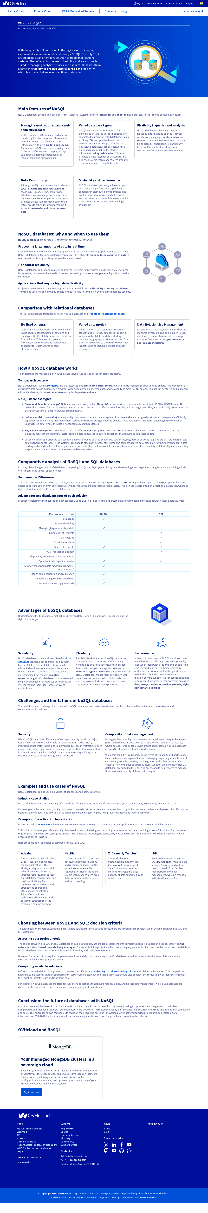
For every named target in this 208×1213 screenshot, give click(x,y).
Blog (106, 1131)
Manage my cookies (110, 1193)
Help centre (66, 1128)
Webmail (22, 1131)
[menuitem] (148, 3)
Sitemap (116, 1197)
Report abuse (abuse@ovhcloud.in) (37, 1144)
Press (107, 1128)
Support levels (68, 1144)
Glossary (65, 1138)
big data (75, 65)
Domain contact (26, 1141)
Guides (64, 1131)
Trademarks (24, 1162)
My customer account (29, 1128)
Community (67, 1141)
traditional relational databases (106, 313)
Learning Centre (31, 28)
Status (21, 1138)
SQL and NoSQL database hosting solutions (113, 971)
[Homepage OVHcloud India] (19, 28)
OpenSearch (45, 824)
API (18, 1135)
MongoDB (52, 385)
